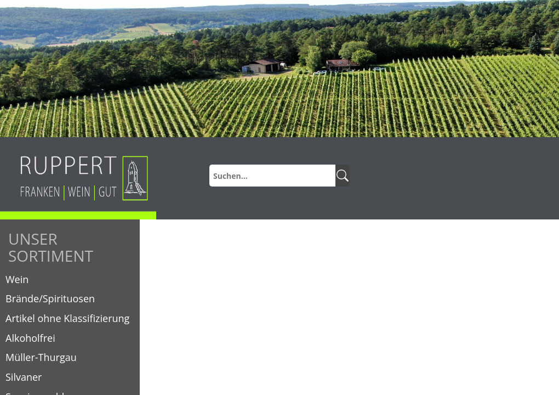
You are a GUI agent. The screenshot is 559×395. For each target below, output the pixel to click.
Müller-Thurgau (41, 357)
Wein (16, 279)
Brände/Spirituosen (50, 298)
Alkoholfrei (30, 338)
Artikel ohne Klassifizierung (67, 318)
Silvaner (23, 376)
